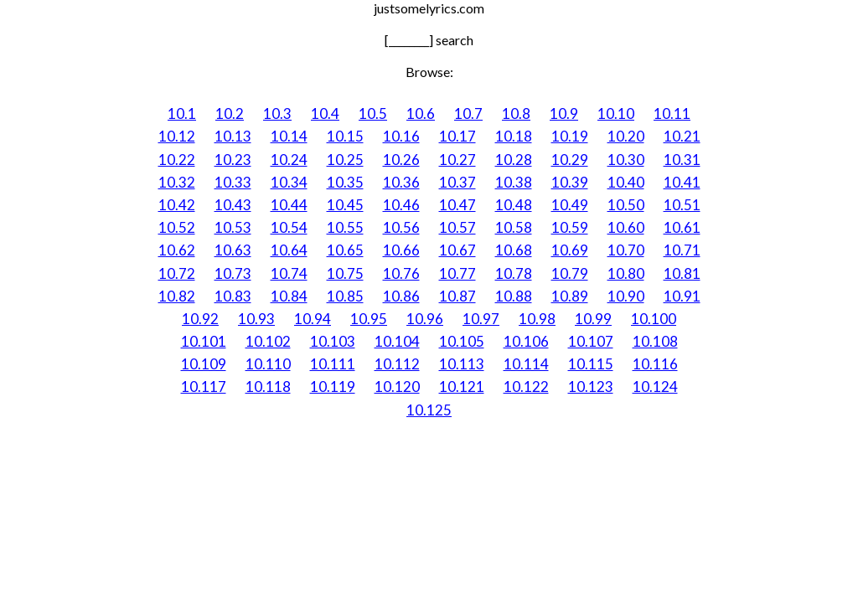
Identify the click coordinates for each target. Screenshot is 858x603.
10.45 (345, 205)
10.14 (289, 136)
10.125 (429, 410)
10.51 (682, 205)
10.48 (513, 205)
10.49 (569, 205)
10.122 (526, 386)
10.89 (569, 296)
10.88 (513, 296)
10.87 (457, 296)
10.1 (182, 113)
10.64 (289, 250)
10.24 (289, 159)
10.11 (672, 113)
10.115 (590, 364)
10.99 (593, 318)
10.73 (232, 273)
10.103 (332, 341)
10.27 (457, 159)
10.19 (569, 136)
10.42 (176, 205)
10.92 (200, 318)
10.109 (203, 364)
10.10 (615, 113)
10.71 (682, 250)
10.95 (368, 318)
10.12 (176, 136)
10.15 (345, 136)
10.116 (655, 364)
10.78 (513, 273)
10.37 (457, 182)
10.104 (397, 341)
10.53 (232, 227)
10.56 (401, 227)
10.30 (625, 159)
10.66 (401, 250)
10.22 (176, 159)
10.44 (289, 205)
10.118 (268, 386)
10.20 (625, 136)
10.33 (232, 182)
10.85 (345, 296)
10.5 (373, 113)
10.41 (682, 182)
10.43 (232, 205)
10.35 (345, 182)
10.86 (401, 296)
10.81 (682, 273)
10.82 (176, 296)
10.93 (256, 318)
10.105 (461, 341)
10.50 (625, 205)
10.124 (655, 386)
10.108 (655, 341)
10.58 (513, 227)
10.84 (289, 296)
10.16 (401, 136)
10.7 (468, 113)
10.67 (457, 250)
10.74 (289, 273)
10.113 (461, 364)
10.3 (277, 113)
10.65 (345, 250)
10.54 (289, 227)
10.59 (569, 227)
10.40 (625, 182)
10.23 (232, 159)
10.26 (401, 159)
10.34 (289, 182)
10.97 (481, 318)
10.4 (325, 113)
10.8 (516, 113)
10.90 (625, 296)
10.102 (268, 341)
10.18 (513, 136)
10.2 (229, 113)
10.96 (424, 318)
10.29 (569, 159)
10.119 (332, 386)
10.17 (457, 136)
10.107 (590, 341)
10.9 (564, 113)
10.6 (420, 113)
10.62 (176, 250)
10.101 (203, 341)
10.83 (232, 296)
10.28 (513, 159)
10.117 (203, 386)
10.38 (513, 182)
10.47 (457, 205)
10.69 (569, 250)
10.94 (312, 318)
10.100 (653, 318)
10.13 (232, 136)
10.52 (176, 227)
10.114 (526, 364)
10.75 (345, 273)
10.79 (569, 273)
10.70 (625, 250)
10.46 (401, 205)
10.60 (625, 227)
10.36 (401, 182)
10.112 (397, 364)
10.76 (401, 273)
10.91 (682, 296)
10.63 (232, 250)
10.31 (682, 159)
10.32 (176, 182)
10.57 (457, 227)
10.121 (461, 386)
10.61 (682, 227)
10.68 (513, 250)
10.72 (176, 273)
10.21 (682, 136)
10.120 (397, 386)
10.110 (268, 364)
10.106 (526, 341)
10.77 (457, 273)
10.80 (625, 273)
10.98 (537, 318)
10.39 (569, 182)
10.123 (590, 386)
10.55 (345, 227)
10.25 (345, 159)
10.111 (332, 364)
